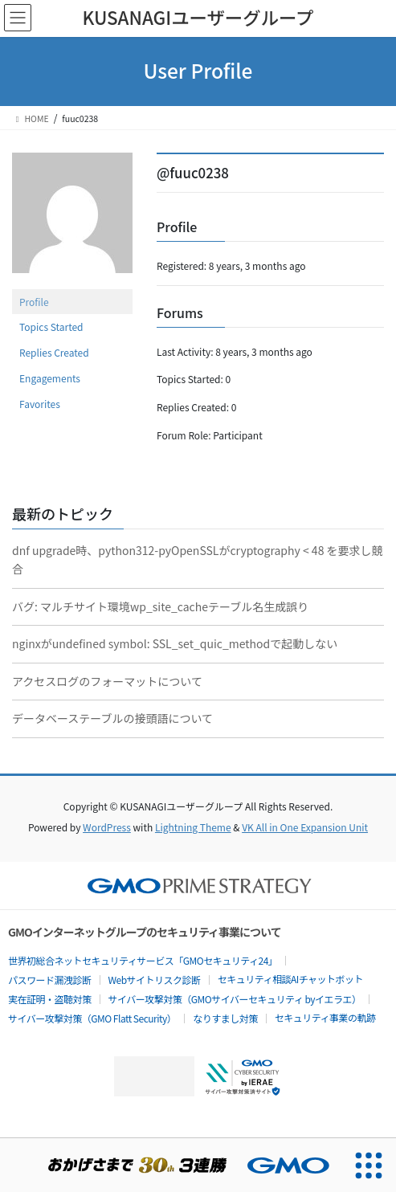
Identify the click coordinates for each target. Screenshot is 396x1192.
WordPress (107, 827)
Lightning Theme (193, 827)
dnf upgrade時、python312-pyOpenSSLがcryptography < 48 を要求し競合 (197, 559)
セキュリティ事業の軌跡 (325, 1017)
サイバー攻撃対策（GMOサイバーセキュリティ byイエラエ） (234, 999)
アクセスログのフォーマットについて (107, 681)
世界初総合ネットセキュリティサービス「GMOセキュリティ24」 (142, 960)
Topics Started (51, 326)
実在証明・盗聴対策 (50, 999)
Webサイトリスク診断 (154, 979)
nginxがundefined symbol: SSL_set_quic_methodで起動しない (174, 643)
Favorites (39, 403)
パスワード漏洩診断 (50, 979)
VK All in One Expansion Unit (305, 827)
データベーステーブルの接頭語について (112, 718)
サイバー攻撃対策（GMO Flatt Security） (92, 1018)
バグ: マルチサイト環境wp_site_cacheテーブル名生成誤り (160, 606)
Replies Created (54, 352)
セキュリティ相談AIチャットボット (290, 979)
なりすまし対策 (225, 1018)
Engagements (49, 378)
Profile (34, 301)
